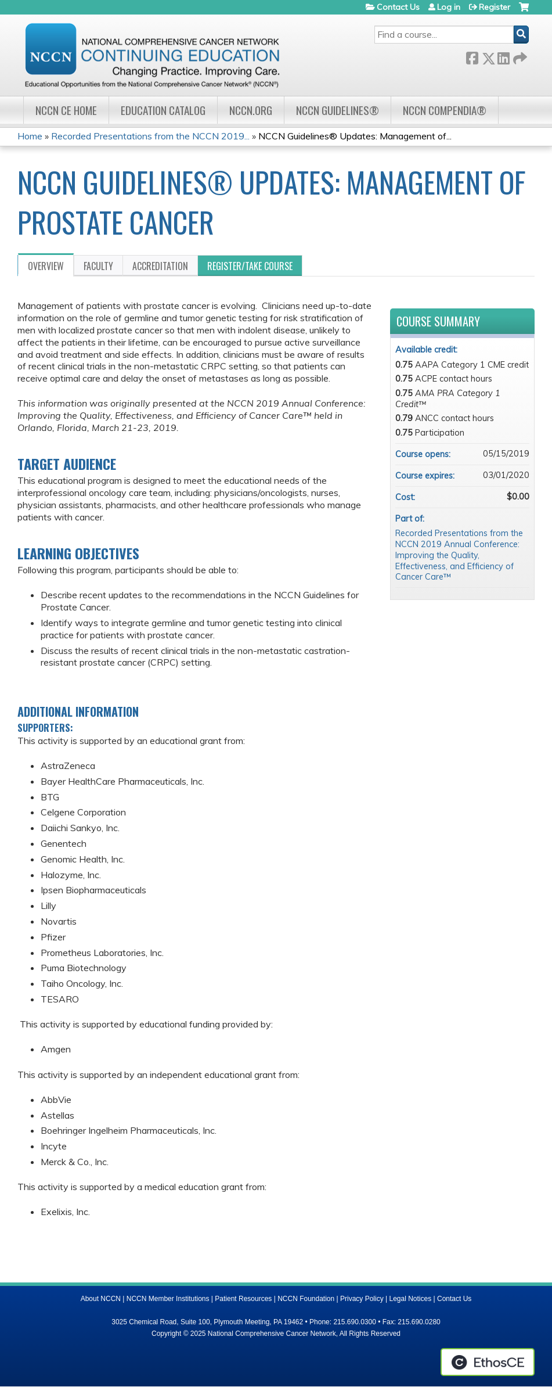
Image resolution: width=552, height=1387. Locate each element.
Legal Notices (410, 1299)
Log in (448, 7)
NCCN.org (250, 110)
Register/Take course (250, 266)
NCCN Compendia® (444, 110)
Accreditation (160, 266)
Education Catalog (163, 110)
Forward (519, 56)
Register (494, 7)
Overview (46, 266)
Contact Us (398, 7)
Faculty (98, 266)
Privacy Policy (362, 1299)
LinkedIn (503, 56)
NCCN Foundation (305, 1299)
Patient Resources (243, 1299)
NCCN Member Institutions (168, 1299)
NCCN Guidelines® (337, 110)
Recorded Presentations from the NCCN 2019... (150, 136)
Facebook (472, 56)
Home (29, 136)
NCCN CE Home (66, 110)
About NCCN (101, 1299)
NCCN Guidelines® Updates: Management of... (355, 136)
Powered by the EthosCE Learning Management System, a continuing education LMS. (488, 1362)
